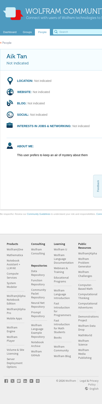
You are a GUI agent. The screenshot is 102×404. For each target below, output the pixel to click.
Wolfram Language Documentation (64, 258)
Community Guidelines (38, 214)
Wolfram (70, 381)
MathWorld (85, 335)
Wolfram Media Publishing (84, 353)
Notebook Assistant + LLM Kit (13, 264)
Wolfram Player (12, 339)
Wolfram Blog (62, 356)
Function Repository (38, 282)
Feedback (98, 186)
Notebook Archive (37, 344)
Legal (83, 381)
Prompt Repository (38, 314)
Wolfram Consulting (38, 251)
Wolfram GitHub (36, 353)
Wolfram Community (61, 348)
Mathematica (15, 255)
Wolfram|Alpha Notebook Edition (16, 299)
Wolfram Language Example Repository (38, 331)
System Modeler (12, 285)
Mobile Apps (14, 318)
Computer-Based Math (85, 287)
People (6, 43)
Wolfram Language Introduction (62, 294)
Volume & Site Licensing (15, 351)
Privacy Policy (93, 382)
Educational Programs (61, 279)
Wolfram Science (83, 342)
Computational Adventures (87, 305)
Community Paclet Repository (38, 293)
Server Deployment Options (15, 362)
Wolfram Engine (12, 329)
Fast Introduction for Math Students (62, 326)
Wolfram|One (15, 249)
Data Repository (38, 273)
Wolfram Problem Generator (84, 262)
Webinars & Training (61, 270)
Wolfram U (60, 249)
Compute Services (13, 275)
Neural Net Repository (38, 304)
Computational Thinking (87, 296)
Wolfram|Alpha (87, 253)
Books (58, 337)
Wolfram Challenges (85, 274)
